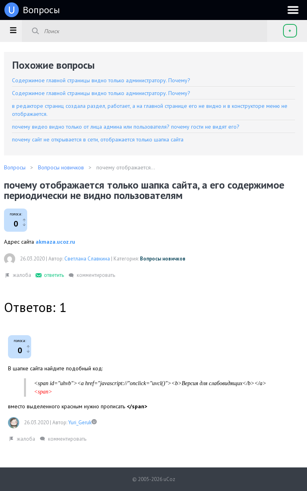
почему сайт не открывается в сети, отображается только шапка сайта (97, 139)
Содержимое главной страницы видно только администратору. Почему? (101, 80)
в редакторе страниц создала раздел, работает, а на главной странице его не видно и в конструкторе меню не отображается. (149, 109)
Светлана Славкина (87, 258)
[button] (13, 30)
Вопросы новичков (162, 258)
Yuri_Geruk (80, 422)
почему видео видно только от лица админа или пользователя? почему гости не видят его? (125, 126)
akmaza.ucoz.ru (55, 241)
